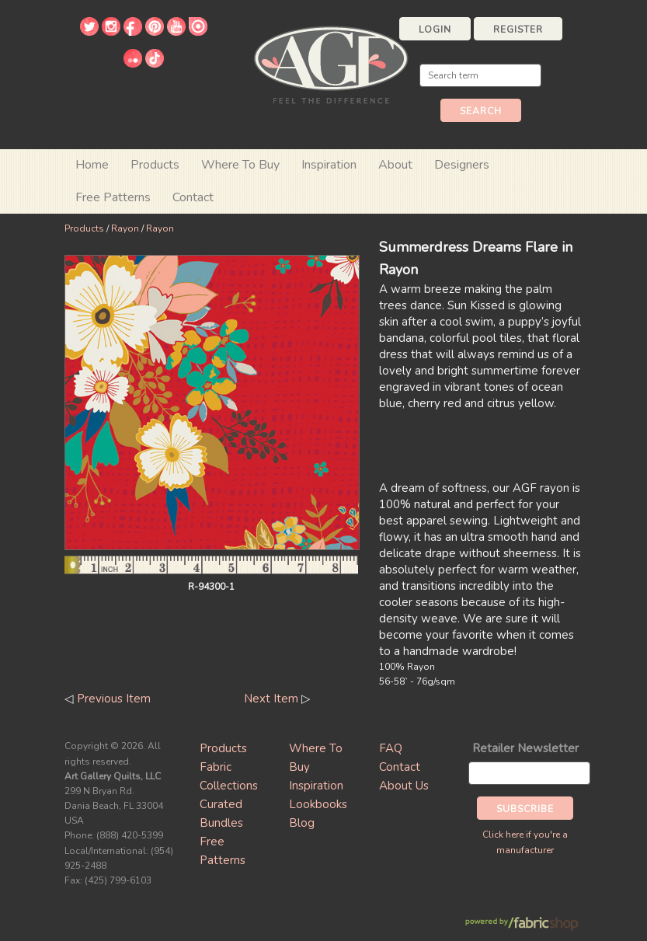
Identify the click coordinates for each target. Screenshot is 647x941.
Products (84, 228)
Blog (302, 823)
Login (435, 29)
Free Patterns (113, 197)
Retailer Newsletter (525, 748)
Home (92, 164)
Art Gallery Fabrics (331, 63)
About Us (404, 785)
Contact (193, 197)
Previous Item (114, 698)
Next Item (271, 698)
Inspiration (329, 164)
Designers (461, 164)
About (395, 164)
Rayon (125, 228)
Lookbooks (318, 804)
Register (518, 29)
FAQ (390, 748)
